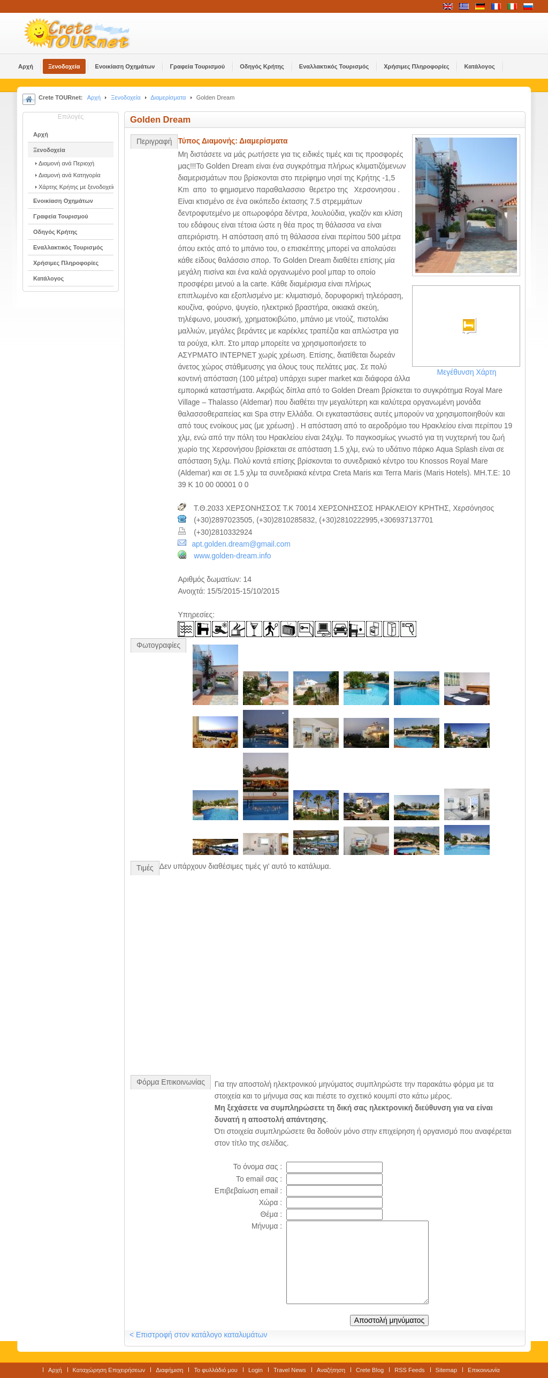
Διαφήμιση (169, 1370)
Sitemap (446, 1370)
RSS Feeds (409, 1370)
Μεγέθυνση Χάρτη (467, 372)
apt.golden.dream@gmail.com (241, 544)
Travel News (289, 1370)
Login (255, 1370)
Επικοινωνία (484, 1370)
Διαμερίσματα (168, 97)
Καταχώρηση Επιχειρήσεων (109, 1370)
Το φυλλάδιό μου (215, 1370)
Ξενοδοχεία (125, 97)
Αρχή (94, 97)
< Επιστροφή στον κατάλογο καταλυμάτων (198, 1335)
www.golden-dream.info (232, 556)
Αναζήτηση (331, 1370)
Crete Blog (370, 1370)
